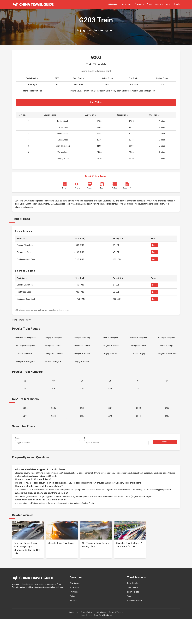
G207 (110, 408)
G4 (82, 381)
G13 (166, 389)
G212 (82, 416)
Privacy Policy (86, 612)
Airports (159, 4)
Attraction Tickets (134, 600)
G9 (53, 389)
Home (14, 320)
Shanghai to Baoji (138, 345)
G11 (110, 389)
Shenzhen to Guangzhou (25, 338)
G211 (53, 416)
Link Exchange (100, 612)
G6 (138, 381)
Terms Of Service (116, 612)
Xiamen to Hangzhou (138, 338)
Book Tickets (96, 102)
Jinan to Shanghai (110, 338)
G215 (166, 416)
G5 (110, 381)
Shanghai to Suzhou (81, 353)
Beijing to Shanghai (53, 338)
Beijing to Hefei (110, 353)
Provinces (139, 4)
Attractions (127, 4)
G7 (167, 381)
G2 (25, 381)
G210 (25, 416)
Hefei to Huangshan (53, 361)
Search (164, 442)
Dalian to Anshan (25, 353)
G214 (138, 416)
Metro (168, 4)
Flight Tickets (133, 592)
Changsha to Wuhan (110, 345)
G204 (25, 408)
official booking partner (58, 483)
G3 (53, 381)
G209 (166, 408)
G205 (53, 408)
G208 (138, 408)
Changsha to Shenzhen (166, 353)
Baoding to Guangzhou (25, 345)
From (47, 441)
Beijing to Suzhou (81, 361)
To (116, 441)
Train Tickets (132, 587)
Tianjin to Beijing (138, 353)
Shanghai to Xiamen (53, 345)
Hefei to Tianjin (166, 345)
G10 (82, 389)
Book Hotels (132, 583)
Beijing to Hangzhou (166, 338)
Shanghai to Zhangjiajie (25, 361)
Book (154, 245)
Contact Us (73, 612)
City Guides (113, 4)
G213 (110, 416)
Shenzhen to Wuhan (81, 345)
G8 (25, 389)
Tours (129, 596)
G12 (138, 389)
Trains (149, 4)
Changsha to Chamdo (54, 353)
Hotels (177, 4)
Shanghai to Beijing (82, 338)
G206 (82, 408)
